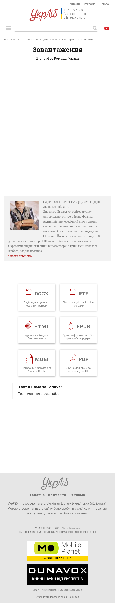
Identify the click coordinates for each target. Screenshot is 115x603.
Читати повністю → (22, 256)
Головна (37, 495)
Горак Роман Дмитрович (42, 39)
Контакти (74, 4)
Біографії (9, 39)
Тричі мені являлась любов (38, 393)
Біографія (68, 39)
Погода (104, 4)
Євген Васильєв (71, 528)
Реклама (89, 4)
